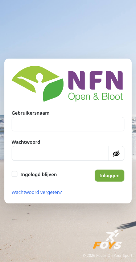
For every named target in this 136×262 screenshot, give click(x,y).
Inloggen (109, 175)
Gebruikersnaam (30, 113)
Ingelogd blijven (38, 174)
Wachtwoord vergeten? (37, 192)
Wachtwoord (26, 142)
